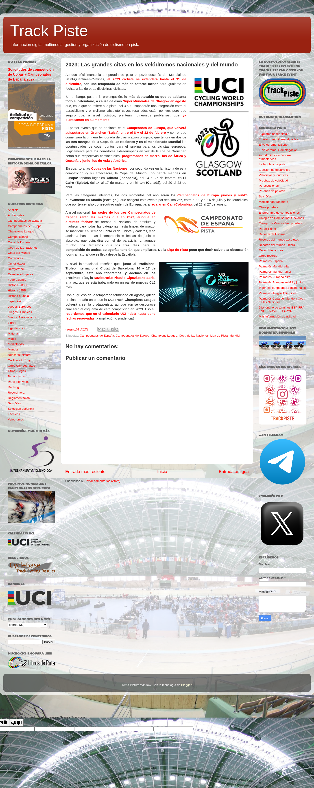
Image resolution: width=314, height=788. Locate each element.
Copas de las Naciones (109, 168)
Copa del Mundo (19, 252)
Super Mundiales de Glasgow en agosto (154, 101)
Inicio (162, 471)
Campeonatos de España (97, 335)
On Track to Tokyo (20, 360)
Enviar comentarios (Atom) (102, 481)
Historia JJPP (17, 290)
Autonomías (16, 215)
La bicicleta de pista (272, 164)
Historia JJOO (17, 285)
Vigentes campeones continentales (282, 287)
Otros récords (268, 255)
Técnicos (14, 414)
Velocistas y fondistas (273, 175)
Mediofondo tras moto (273, 202)
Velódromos (16, 419)
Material (13, 333)
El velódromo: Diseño (273, 144)
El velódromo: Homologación (278, 150)
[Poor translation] (16, 723)
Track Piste (49, 30)
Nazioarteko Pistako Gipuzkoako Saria (124, 278)
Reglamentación (19, 398)
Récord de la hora (271, 250)
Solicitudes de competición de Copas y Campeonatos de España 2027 (31, 74)
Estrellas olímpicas (20, 274)
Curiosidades (17, 263)
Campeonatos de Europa (132, 335)
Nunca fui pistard (19, 355)
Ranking (13, 387)
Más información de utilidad (277, 316)
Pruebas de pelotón (272, 191)
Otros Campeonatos (21, 365)
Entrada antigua (234, 471)
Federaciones (17, 279)
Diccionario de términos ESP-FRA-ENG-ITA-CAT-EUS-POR (282, 309)
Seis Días (14, 403)
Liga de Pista (177, 250)
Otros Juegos (17, 371)
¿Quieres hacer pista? (274, 134)
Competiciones (18, 237)
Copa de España (19, 242)
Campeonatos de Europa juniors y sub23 (212, 195)
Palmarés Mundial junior (275, 271)
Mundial (234, 335)
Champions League (164, 335)
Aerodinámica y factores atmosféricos (275, 157)
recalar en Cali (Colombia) (171, 204)
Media (12, 338)
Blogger (186, 685)
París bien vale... (19, 381)
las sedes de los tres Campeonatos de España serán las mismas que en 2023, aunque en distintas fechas (110, 217)
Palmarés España (271, 261)
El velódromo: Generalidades (278, 139)
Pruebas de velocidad (273, 180)
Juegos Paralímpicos (22, 317)
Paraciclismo (16, 376)
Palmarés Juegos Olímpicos (278, 293)
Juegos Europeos (19, 306)
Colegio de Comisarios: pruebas (280, 223)
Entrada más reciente (85, 471)
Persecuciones (269, 185)
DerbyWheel (16, 269)
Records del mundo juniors (277, 245)
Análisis (13, 210)
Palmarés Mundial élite (274, 266)
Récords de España (272, 234)
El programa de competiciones (279, 212)
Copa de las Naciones (194, 335)
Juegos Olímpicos (20, 312)
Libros (12, 322)
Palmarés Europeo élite (274, 277)
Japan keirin (16, 301)
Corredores (15, 258)
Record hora (16, 392)
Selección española (21, 408)
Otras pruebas (268, 207)
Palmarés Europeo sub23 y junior (281, 282)
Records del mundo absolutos (279, 239)
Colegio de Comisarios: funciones (281, 218)
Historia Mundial (19, 296)
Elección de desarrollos (274, 169)
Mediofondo (16, 344)
